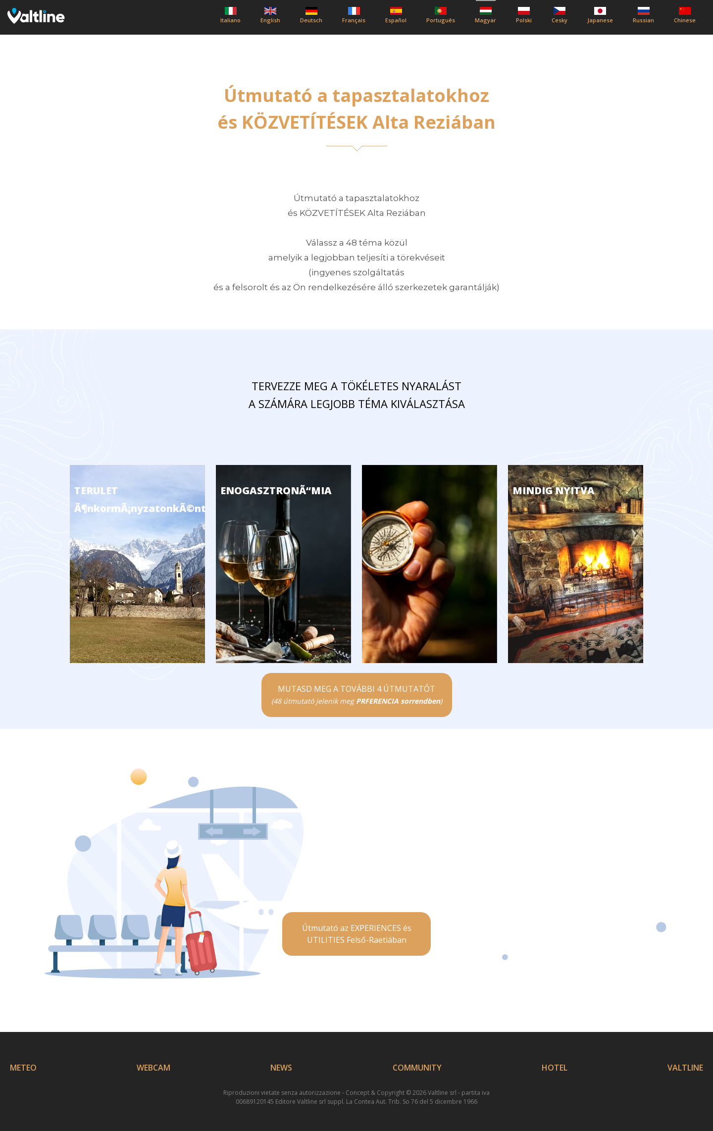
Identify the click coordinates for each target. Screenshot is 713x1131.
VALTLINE (685, 1067)
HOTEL (554, 1067)
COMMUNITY (417, 1067)
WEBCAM (153, 1067)
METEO (23, 1067)
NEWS (281, 1067)
